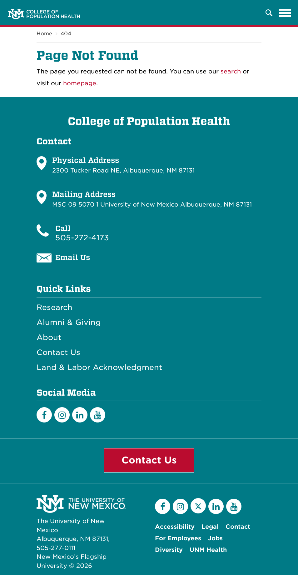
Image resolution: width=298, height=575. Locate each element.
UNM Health (208, 549)
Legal (210, 526)
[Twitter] (198, 505)
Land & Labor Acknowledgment (99, 367)
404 (66, 34)
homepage (79, 83)
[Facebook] (44, 414)
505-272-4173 (82, 237)
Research (54, 307)
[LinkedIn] (79, 414)
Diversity (169, 549)
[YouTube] (97, 414)
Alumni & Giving (69, 322)
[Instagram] (62, 414)
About (49, 337)
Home (44, 34)
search (231, 71)
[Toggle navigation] (285, 12)
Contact (238, 526)
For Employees (178, 538)
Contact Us (58, 352)
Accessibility (175, 526)
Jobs (215, 538)
